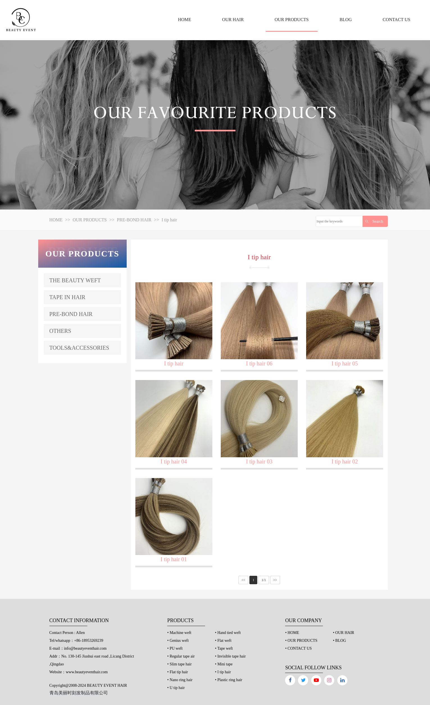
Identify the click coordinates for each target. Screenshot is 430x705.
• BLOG (339, 640)
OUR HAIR (233, 19)
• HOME (292, 633)
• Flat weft (223, 640)
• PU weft (175, 648)
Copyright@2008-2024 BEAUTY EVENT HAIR (88, 685)
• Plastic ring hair (228, 680)
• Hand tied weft (228, 633)
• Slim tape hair (179, 664)
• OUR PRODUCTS (301, 640)
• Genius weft (177, 640)
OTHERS (60, 331)
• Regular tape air (181, 656)
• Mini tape (223, 664)
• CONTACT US (298, 648)
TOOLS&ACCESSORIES (79, 348)
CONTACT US (396, 19)
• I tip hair (223, 672)
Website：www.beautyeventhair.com (78, 672)
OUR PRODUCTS (292, 19)
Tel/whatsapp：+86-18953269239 (76, 640)
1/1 (263, 580)
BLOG (346, 19)
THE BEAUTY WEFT (75, 280)
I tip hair (169, 219)
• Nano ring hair (179, 680)
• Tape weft (224, 648)
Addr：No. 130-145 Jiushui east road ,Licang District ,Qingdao (91, 660)
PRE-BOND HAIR (134, 219)
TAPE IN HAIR (67, 297)
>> (275, 580)
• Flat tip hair (177, 672)
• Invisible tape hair (230, 656)
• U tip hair (176, 688)
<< (243, 580)
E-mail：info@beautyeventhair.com (78, 648)
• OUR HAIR (343, 633)
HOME (184, 19)
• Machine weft (179, 633)
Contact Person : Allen (67, 633)
